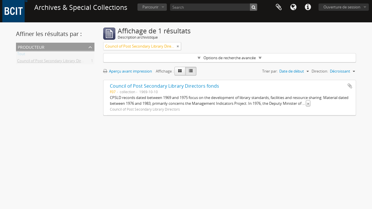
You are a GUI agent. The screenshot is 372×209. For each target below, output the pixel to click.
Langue (293, 7)
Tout (21, 54)
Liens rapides (308, 7)
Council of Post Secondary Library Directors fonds (164, 86)
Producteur (31, 47)
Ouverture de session (341, 7)
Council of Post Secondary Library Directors (54, 61)
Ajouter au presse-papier (350, 86)
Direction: (320, 71)
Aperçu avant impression (127, 71)
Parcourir (150, 7)
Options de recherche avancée (229, 57)
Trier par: (270, 71)
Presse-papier (278, 7)
